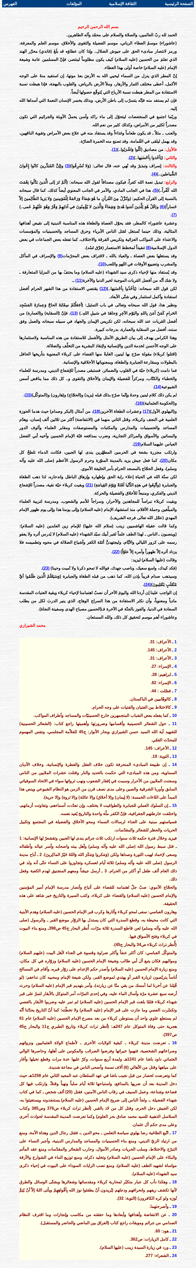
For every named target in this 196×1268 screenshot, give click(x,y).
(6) (162, 207)
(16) (139, 403)
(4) (154, 174)
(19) (137, 444)
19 (174, 1206)
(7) (174, 215)
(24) (147, 584)
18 (174, 1182)
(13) (74, 313)
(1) (114, 149)
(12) (103, 288)
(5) (155, 190)
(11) (78, 280)
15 (174, 805)
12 (174, 748)
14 (174, 764)
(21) (89, 485)
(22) (115, 552)
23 (174, 1247)
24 (174, 1255)
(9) (60, 256)
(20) (164, 460)
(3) (67, 166)
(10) (102, 264)
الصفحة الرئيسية (179, 4)
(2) (131, 157)
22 (174, 1239)
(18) (96, 411)
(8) (148, 248)
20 (174, 1215)
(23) (45, 568)
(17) (146, 411)
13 (174, 756)
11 (174, 723)
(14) (157, 387)
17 (174, 1133)
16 (174, 1043)
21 (174, 1231)
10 (174, 715)
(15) (28, 395)
